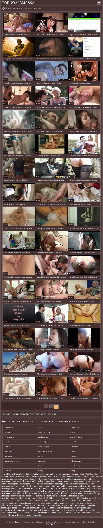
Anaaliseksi (8, 451)
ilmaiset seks (24, 488)
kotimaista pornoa (14, 505)
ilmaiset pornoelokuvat (78, 486)
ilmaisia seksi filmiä (58, 496)
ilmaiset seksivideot (75, 488)
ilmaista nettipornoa (59, 498)
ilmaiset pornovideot (10, 488)
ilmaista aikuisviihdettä (41, 498)
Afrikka (7, 447)
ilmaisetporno (76, 491)
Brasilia (72, 451)
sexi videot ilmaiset (84, 508)
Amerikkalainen (75, 442)
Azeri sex (7, 471)
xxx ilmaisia (35, 515)
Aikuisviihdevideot (43, 432)
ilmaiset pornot (94, 486)
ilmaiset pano (12, 484)
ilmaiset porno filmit (22, 486)
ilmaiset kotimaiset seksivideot (75, 481)
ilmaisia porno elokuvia (71, 493)
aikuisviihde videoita (10, 474)
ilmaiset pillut (89, 484)
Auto (6, 466)
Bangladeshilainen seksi (45, 451)
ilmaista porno (55, 500)
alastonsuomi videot (67, 474)
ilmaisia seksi (44, 496)
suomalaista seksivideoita (46, 512)
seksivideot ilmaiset (66, 508)
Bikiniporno (41, 466)
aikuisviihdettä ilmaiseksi (30, 474)
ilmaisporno (25, 498)
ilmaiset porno (7, 486)
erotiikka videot (29, 476)
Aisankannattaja (42, 437)
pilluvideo (27, 505)
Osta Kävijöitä (51, 524)
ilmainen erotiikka (44, 476)
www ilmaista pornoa (20, 515)
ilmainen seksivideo (74, 476)
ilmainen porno (58, 476)
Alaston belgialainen (44, 442)
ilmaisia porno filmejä (90, 493)
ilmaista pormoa (41, 500)
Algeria (72, 432)
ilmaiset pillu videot (74, 484)
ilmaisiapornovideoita (10, 498)
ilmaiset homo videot (53, 481)
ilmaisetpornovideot (91, 491)
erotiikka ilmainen (14, 476)
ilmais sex (43, 479)
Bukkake (73, 456)
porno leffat (69, 505)
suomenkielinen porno (67, 512)
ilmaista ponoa (14, 500)
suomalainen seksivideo (11, 510)
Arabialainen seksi (10, 456)
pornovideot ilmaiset (20, 508)
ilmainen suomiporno (93, 476)
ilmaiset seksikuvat (59, 488)
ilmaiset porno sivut (40, 486)
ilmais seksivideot (30, 479)
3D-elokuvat (8, 427)
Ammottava (74, 447)
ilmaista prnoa (13, 503)
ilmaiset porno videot (58, 486)
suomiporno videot (85, 512)
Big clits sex (41, 461)
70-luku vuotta (9, 437)
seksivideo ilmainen (49, 508)
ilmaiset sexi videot (9, 491)
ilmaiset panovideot (45, 484)
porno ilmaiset (38, 505)
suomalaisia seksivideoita (24, 512)
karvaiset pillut (83, 503)
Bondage (40, 471)
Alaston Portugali (43, 447)
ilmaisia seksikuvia (76, 496)
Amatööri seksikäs (76, 437)
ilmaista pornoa (68, 500)
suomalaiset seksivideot (75, 510)
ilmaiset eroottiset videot (11, 481)
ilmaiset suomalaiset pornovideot (32, 491)
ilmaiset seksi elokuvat (40, 488)
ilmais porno (6, 479)
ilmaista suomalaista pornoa (32, 503)
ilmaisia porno (54, 493)
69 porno (7, 432)
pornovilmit (35, 508)
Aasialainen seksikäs (11, 442)
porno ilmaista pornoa (54, 505)
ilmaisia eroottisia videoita (36, 493)
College (72, 471)
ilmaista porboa (27, 500)
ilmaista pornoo (82, 500)
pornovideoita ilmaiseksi (85, 505)
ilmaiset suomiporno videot (58, 491)
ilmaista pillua (75, 498)
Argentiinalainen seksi (11, 461)
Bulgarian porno (75, 461)
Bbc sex (40, 456)
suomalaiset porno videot (32, 510)
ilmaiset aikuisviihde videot (59, 479)
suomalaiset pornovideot (54, 510)
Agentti (39, 427)
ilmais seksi (17, 479)
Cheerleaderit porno (76, 466)
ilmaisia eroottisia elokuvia (12, 493)
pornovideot (6, 508)
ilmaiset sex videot (93, 488)
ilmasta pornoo (69, 503)
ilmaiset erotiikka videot (33, 481)
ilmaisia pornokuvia (9, 496)
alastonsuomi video (50, 474)
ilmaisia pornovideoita (28, 496)
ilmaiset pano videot (27, 484)
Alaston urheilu (75, 427)
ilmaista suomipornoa (53, 503)
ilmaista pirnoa (87, 498)
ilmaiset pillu (59, 484)
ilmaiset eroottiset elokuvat (83, 479)
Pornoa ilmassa (18, 3)
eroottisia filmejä (83, 474)
